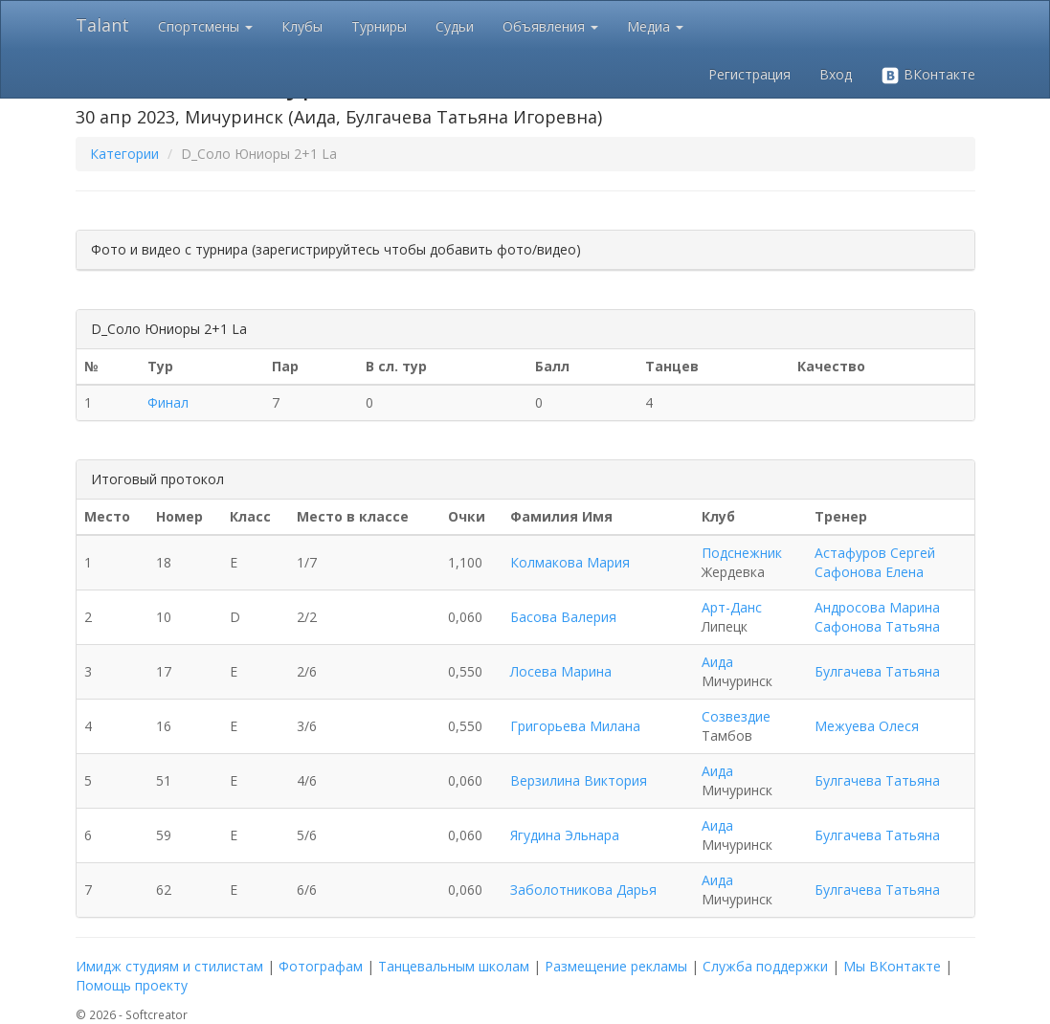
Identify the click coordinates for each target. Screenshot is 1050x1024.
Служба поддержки (765, 966)
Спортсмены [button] (205, 26)
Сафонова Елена (869, 572)
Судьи (455, 26)
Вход (835, 74)
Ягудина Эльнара (564, 835)
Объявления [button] (550, 26)
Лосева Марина (561, 671)
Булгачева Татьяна (877, 671)
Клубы (302, 26)
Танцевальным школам (453, 966)
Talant (102, 24)
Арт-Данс (732, 607)
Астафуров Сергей (875, 553)
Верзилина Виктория (578, 780)
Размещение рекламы (616, 966)
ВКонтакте (928, 75)
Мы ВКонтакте (892, 966)
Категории (124, 154)
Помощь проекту (132, 985)
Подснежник (742, 553)
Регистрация (749, 74)
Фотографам (321, 966)
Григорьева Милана (575, 726)
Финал (168, 402)
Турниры (379, 26)
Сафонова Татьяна (877, 626)
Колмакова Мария (570, 562)
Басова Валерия (563, 617)
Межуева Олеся (867, 726)
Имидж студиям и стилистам (169, 966)
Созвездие (736, 716)
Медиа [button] (655, 26)
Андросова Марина (877, 607)
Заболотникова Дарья (583, 889)
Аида (717, 662)
